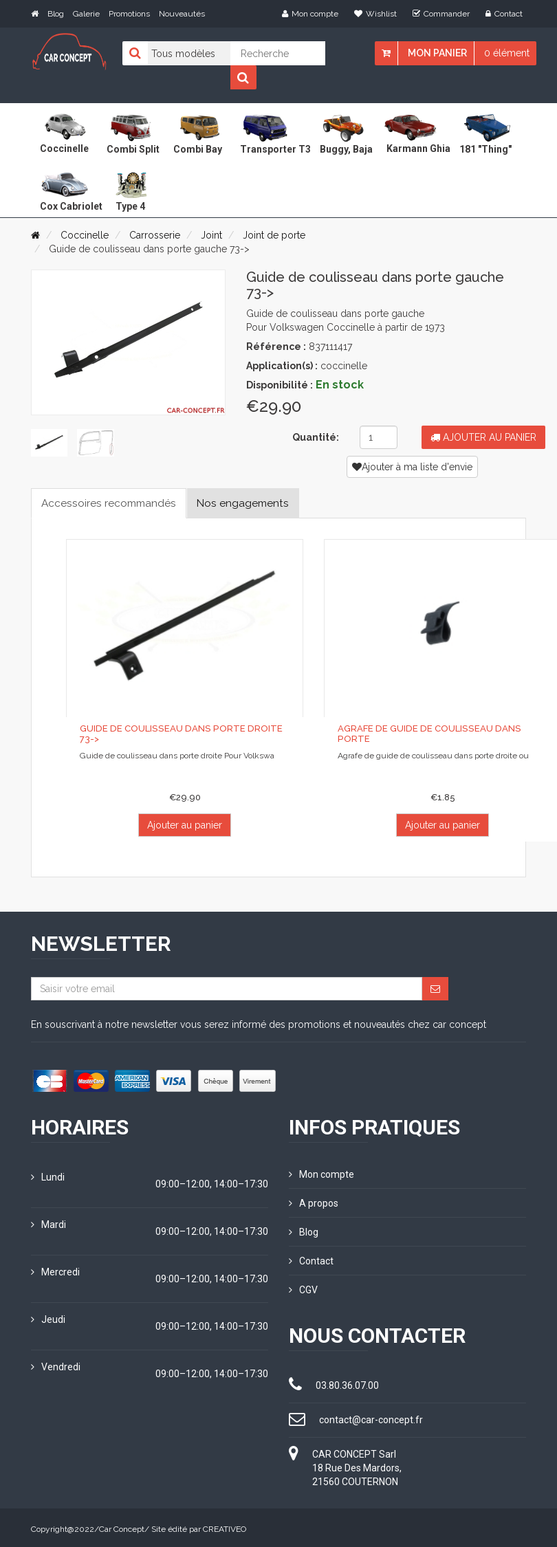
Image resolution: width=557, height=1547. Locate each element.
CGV (303, 1287)
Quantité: (315, 437)
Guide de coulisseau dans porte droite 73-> (178, 734)
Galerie (86, 14)
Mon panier (437, 52)
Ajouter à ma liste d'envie (412, 466)
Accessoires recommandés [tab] (111, 502)
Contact (504, 14)
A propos (313, 1202)
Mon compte (310, 14)
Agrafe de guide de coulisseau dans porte (427, 734)
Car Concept (121, 1526)
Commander (441, 14)
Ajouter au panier (483, 437)
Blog (55, 14)
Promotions (129, 14)
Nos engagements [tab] (250, 502)
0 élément (506, 52)
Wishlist (375, 14)
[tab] (48, 441)
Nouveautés (182, 14)
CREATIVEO (224, 1526)
